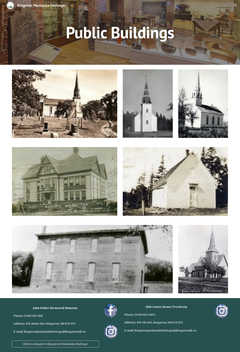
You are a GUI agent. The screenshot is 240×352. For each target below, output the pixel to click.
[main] (120, 32)
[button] (235, 5)
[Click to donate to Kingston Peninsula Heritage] (55, 343)
